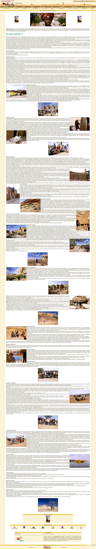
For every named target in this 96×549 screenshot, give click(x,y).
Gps (53, 528)
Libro (24, 528)
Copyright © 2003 (40, 545)
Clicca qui (23, 31)
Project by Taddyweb (53, 545)
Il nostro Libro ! (16, 22)
